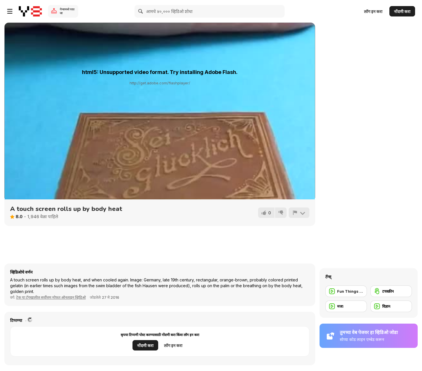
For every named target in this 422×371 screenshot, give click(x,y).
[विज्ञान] (391, 306)
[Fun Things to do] (346, 291)
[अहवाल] (299, 212)
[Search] (141, 11)
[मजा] (346, 306)
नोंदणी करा (402, 11)
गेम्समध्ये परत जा (67, 11)
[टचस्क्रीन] (391, 291)
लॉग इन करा (373, 11)
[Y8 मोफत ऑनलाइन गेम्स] (30, 11)
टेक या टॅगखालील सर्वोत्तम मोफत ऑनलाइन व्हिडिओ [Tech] (51, 297)
